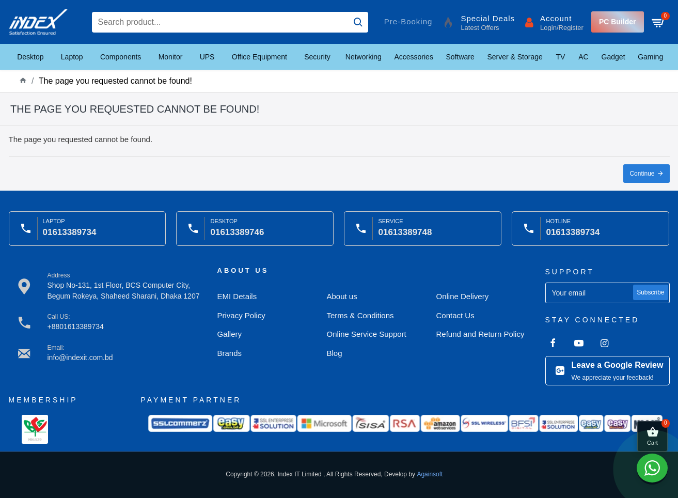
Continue (641, 173)
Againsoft (430, 474)
